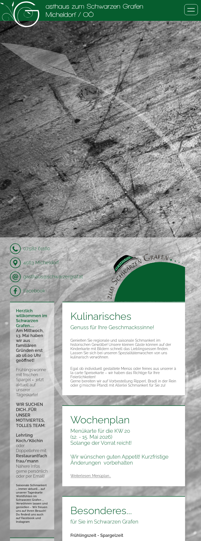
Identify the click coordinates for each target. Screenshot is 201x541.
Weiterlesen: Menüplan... (90, 476)
